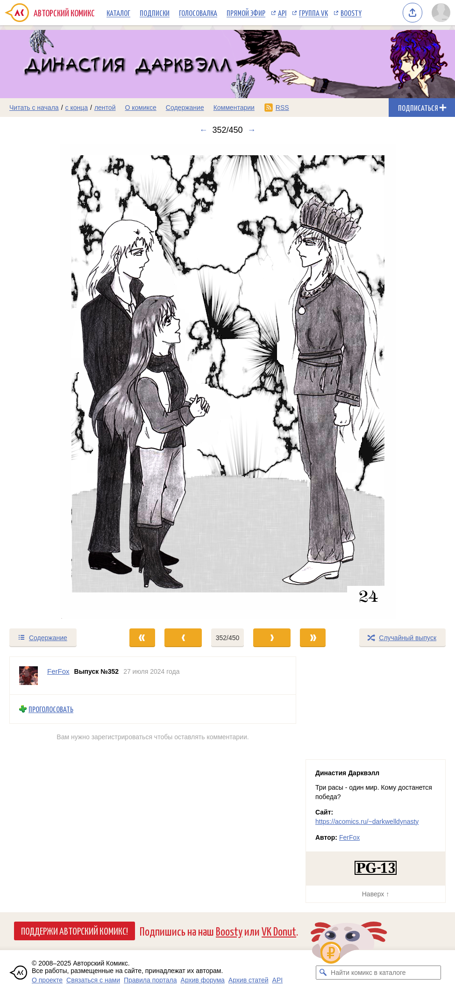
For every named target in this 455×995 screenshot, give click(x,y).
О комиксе (140, 107)
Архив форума (203, 980)
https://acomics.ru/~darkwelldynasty (367, 821)
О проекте (47, 980)
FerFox (349, 837)
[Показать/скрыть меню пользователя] (441, 12)
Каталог (118, 12)
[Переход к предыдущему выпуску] (57, 381)
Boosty (351, 12)
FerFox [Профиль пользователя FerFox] (58, 671)
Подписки (155, 12)
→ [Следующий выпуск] (252, 130)
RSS (282, 107)
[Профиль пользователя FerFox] (28, 675)
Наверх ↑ (375, 894)
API (282, 12)
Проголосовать (50, 709)
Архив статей (248, 980)
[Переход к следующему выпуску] (227, 381)
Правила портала (150, 980)
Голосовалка (198, 12)
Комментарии (234, 107)
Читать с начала (34, 107)
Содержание (185, 107)
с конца (76, 107)
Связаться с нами (93, 980)
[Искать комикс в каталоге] (322, 972)
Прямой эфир (246, 12)
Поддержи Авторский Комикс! (74, 930)
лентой (105, 107)
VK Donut (279, 930)
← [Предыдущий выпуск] (203, 130)
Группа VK (313, 12)
